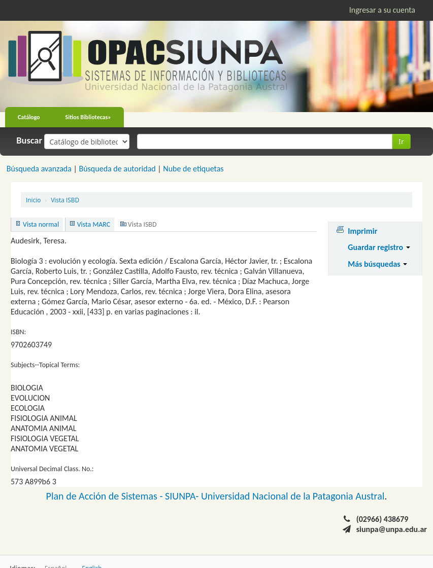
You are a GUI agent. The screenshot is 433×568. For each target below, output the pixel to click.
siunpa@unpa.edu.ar (391, 529)
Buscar (29, 140)
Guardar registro (379, 247)
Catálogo (29, 117)
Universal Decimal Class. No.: (52, 469)
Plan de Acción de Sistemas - (105, 496)
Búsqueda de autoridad (117, 168)
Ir (401, 141)
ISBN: (18, 332)
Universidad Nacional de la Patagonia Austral (292, 496)
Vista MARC (93, 224)
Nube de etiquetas (193, 168)
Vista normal (41, 224)
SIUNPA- (183, 496)
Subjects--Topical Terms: (45, 365)
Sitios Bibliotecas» (88, 117)
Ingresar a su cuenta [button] (382, 10)
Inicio (33, 200)
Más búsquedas (377, 264)
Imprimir (362, 231)
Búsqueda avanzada (39, 168)
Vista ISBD (65, 200)
